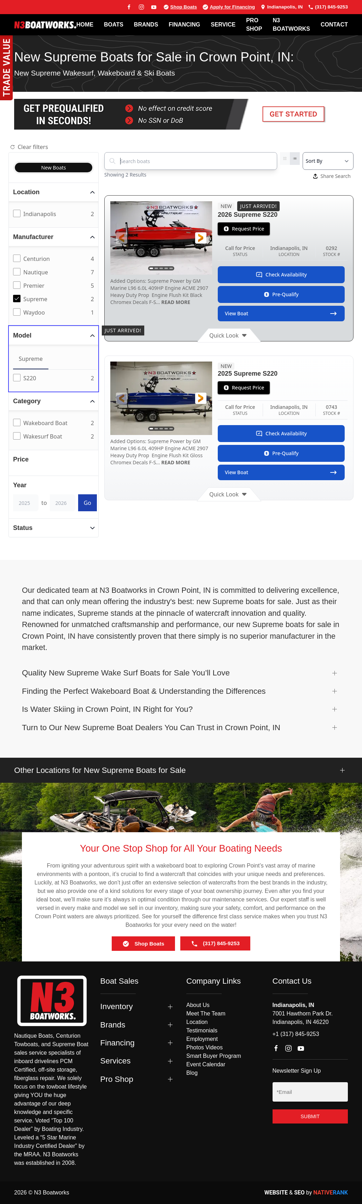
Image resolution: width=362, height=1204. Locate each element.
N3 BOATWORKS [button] (291, 24)
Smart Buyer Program (213, 1056)
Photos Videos (204, 1047)
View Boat (281, 313)
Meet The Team (206, 1014)
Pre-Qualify (281, 294)
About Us (198, 1005)
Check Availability (281, 274)
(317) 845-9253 (328, 7)
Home (84, 25)
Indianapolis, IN (281, 7)
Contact (334, 25)
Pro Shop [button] (116, 1079)
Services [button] (115, 1060)
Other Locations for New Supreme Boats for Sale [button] (100, 770)
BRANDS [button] (146, 25)
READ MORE (175, 302)
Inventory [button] (116, 1006)
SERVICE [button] (223, 25)
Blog (192, 1073)
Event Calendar (205, 1064)
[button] (121, 238)
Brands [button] (112, 1024)
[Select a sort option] (328, 161)
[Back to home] (45, 24)
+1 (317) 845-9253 (296, 1034)
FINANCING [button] (184, 25)
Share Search (332, 176)
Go (87, 503)
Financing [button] (117, 1042)
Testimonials (201, 1030)
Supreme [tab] (31, 359)
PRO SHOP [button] (254, 24)
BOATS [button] (113, 25)
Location (197, 1022)
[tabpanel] (55, 378)
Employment (202, 1039)
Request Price (243, 228)
